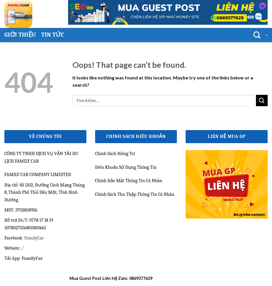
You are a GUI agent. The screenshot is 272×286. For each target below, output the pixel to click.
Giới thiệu (20, 34)
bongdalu (193, 278)
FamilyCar (34, 238)
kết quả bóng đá (168, 278)
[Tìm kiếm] (256, 35)
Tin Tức (52, 34)
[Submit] (262, 100)
